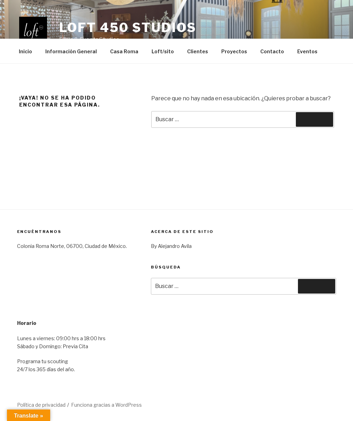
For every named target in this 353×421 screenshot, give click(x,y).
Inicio (25, 51)
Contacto (272, 51)
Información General (71, 51)
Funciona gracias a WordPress (106, 405)
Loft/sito (163, 51)
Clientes (197, 51)
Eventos (307, 51)
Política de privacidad (41, 405)
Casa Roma (124, 51)
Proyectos (234, 51)
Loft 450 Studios (128, 27)
